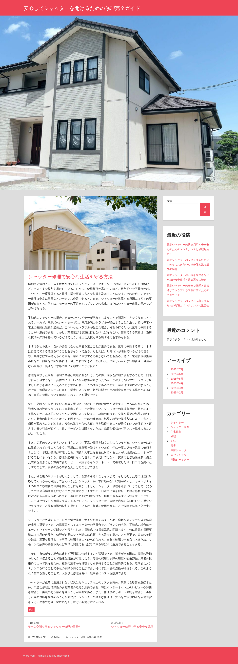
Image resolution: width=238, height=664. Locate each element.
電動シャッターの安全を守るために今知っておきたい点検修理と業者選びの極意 (188, 264)
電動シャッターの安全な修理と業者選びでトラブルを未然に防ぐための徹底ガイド (188, 290)
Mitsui (57, 637)
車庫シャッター (180, 450)
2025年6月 (177, 374)
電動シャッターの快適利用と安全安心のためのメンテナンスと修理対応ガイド (188, 249)
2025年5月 (177, 378)
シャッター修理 (77, 637)
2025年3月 (177, 388)
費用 (31, 609)
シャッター (177, 422)
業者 (99, 637)
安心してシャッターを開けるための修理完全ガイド (86, 8)
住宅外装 (91, 637)
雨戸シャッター (180, 455)
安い (173, 441)
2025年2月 (177, 392)
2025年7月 (177, 369)
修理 (173, 436)
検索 (169, 201)
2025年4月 (177, 383)
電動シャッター (180, 459)
